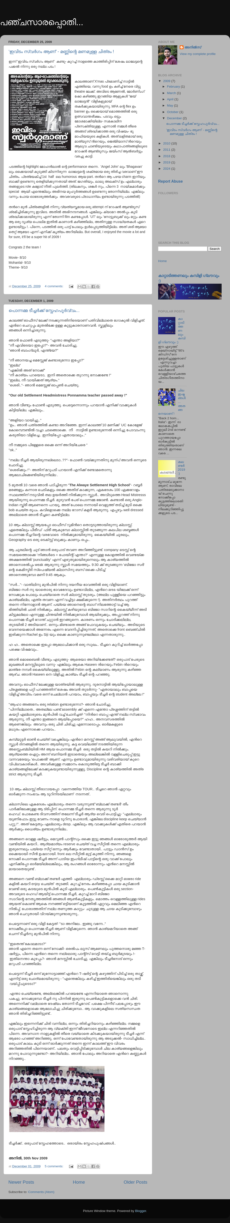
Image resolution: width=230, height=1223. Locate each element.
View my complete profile (198, 54)
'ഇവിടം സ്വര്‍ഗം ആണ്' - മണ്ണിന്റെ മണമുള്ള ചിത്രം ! (61, 51)
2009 (167, 81)
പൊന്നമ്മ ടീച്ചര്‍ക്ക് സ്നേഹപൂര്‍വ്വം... (44, 310)
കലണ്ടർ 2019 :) (181, 467)
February (174, 86)
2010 (167, 143)
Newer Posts (21, 1182)
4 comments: (54, 286)
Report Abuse (170, 181)
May (170, 105)
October (173, 112)
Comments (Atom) (41, 1192)
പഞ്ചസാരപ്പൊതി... (41, 22)
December (175, 118)
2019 (167, 162)
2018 (167, 156)
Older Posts (135, 1182)
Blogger (140, 1211)
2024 (167, 168)
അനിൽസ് (192, 47)
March (172, 93)
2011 (167, 149)
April (170, 99)
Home (79, 1182)
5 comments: (54, 1166)
